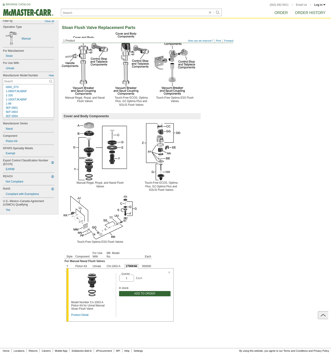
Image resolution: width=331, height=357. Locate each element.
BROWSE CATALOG (18, 4)
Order (281, 13)
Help (127, 350)
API (118, 350)
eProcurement (104, 350)
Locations (19, 350)
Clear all (49, 21)
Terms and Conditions (295, 350)
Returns (33, 350)
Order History (310, 13)
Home (6, 350)
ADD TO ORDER (144, 293)
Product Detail (79, 315)
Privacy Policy (321, 350)
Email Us (301, 4)
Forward (228, 40)
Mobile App (61, 350)
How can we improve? (200, 40)
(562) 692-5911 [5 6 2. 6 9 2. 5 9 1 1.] (279, 4)
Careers (46, 350)
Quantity (125, 274)
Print (218, 40)
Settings (138, 350)
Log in (319, 4)
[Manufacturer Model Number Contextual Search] (28, 81)
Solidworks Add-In (81, 350)
